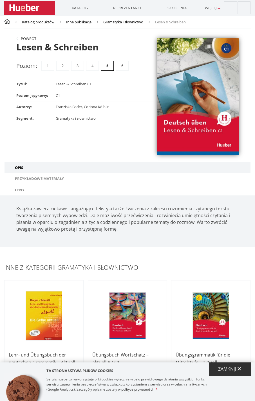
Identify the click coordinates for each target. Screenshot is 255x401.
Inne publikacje (78, 21)
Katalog (80, 7)
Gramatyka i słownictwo (123, 21)
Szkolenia (177, 7)
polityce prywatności (137, 389)
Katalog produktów (38, 21)
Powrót (28, 38)
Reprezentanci (127, 7)
